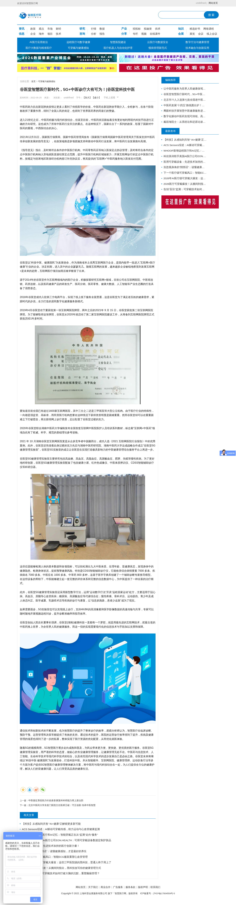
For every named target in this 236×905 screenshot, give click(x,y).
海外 (41, 33)
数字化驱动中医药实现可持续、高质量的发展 (184, 117)
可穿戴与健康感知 (78, 47)
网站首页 (212, 3)
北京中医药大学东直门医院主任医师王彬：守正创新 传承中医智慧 (62, 806)
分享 (124, 33)
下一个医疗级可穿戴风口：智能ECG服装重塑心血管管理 (55, 859)
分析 (93, 33)
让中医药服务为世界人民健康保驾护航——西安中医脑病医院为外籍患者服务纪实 (184, 88)
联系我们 (161, 890)
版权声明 (146, 890)
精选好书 (195, 28)
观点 (41, 28)
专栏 (135, 33)
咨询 (82, 33)
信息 (21, 33)
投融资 (148, 28)
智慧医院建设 (118, 42)
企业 (33, 33)
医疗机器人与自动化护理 (118, 47)
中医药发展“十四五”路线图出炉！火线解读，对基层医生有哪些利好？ (184, 106)
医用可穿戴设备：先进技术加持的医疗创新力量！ (51, 847)
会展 (181, 33)
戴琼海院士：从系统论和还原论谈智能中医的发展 (184, 123)
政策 (33, 28)
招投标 (137, 28)
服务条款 (132, 890)
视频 (144, 33)
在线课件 (155, 33)
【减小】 (103, 97)
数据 (102, 28)
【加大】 (94, 97)
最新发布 (173, 132)
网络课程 (208, 28)
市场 (50, 28)
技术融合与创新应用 (197, 47)
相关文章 (31, 816)
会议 (200, 33)
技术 (58, 33)
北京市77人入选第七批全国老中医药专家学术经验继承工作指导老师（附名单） (184, 100)
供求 (157, 28)
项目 (50, 33)
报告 (102, 33)
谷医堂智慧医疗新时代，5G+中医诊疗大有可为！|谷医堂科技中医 (184, 94)
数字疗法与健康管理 (197, 42)
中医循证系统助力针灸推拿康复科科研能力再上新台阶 (56, 800)
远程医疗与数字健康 (78, 42)
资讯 (21, 28)
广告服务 (118, 890)
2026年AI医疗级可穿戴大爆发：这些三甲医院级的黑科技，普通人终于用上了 (67, 864)
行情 (93, 28)
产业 (124, 28)
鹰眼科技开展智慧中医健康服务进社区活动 (184, 111)
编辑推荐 (173, 80)
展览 (192, 33)
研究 (82, 28)
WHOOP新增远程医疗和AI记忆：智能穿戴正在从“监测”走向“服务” (60, 836)
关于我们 (89, 890)
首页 (33, 81)
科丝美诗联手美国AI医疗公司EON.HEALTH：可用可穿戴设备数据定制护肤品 (67, 841)
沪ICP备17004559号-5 (164, 896)
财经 (58, 28)
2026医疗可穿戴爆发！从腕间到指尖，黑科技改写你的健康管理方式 (62, 870)
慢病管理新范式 (157, 47)
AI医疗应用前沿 (39, 42)
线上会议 (212, 33)
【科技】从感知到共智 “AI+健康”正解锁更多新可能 (51, 824)
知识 (181, 28)
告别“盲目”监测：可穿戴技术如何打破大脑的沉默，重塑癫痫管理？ (61, 876)
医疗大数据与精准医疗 (39, 47)
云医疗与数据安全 (157, 42)
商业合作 (103, 890)
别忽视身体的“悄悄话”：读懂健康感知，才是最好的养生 (54, 853)
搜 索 (211, 15)
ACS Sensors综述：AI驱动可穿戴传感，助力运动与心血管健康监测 (61, 830)
